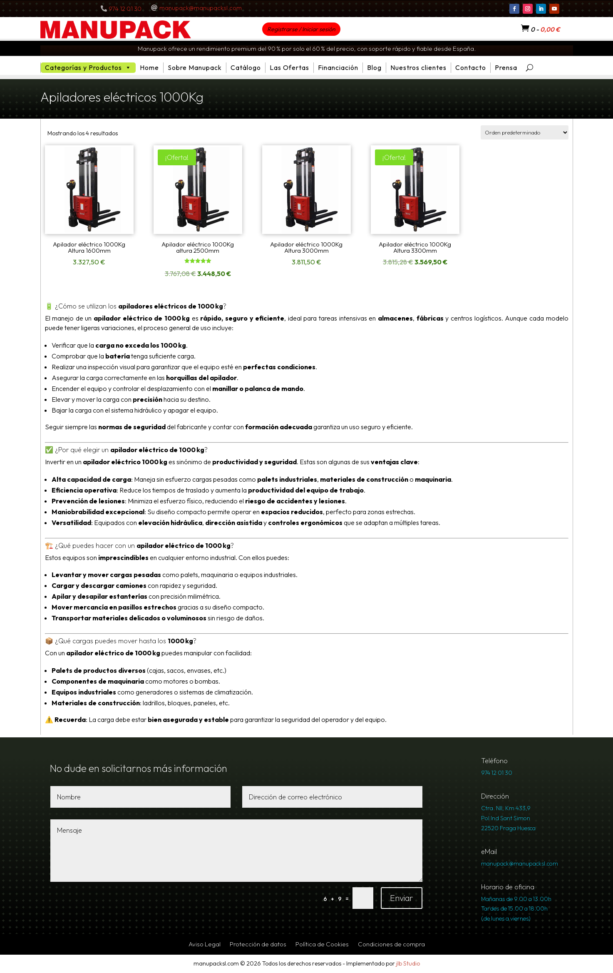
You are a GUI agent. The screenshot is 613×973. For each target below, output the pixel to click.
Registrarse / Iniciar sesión (301, 29)
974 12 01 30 (125, 8)
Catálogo (246, 67)
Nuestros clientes (418, 67)
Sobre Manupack (195, 67)
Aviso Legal (205, 944)
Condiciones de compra (391, 944)
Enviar (401, 898)
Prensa (506, 67)
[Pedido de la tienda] (524, 132)
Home (149, 67)
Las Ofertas (289, 67)
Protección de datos (258, 944)
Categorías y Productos (88, 67)
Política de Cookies (322, 944)
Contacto (470, 67)
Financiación (338, 67)
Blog (374, 67)
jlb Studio (408, 963)
